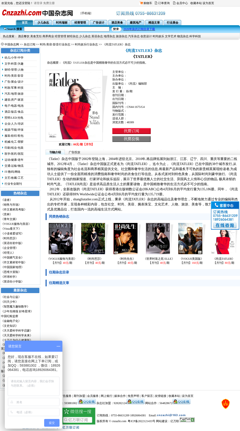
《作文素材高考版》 (14, 209)
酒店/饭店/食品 (14, 111)
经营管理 (60, 36)
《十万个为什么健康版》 (17, 340)
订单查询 (164, 3)
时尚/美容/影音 (14, 75)
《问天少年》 (9, 301)
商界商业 (48, 36)
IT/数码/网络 (12, 171)
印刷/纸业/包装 (14, 147)
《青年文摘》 (9, 219)
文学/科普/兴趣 (14, 63)
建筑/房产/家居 (14, 99)
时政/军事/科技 (14, 87)
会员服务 (93, 396)
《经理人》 (8, 252)
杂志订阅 (29, 44)
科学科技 (195, 36)
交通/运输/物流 (14, 165)
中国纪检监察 (9, 316)
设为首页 (208, 3)
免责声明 (133, 396)
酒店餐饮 (24, 36)
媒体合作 (120, 396)
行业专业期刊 (13, 183)
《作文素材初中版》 (14, 262)
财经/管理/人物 (14, 69)
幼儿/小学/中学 (14, 57)
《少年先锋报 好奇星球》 (17, 311)
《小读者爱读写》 (12, 233)
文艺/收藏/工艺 (14, 177)
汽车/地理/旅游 (14, 93)
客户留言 (147, 396)
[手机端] (86, 13)
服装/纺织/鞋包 (14, 135)
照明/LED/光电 (14, 117)
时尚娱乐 (158, 36)
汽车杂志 (134, 36)
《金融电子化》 (11, 321)
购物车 (148, 3)
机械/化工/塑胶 (14, 141)
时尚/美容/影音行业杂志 (55, 44)
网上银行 (106, 396)
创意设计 (146, 36)
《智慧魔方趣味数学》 (15, 306)
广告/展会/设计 (14, 81)
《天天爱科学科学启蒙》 (17, 330)
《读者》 (6, 200)
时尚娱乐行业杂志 (86, 44)
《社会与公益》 (11, 297)
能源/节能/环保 (14, 129)
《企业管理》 (9, 248)
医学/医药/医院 (14, 153)
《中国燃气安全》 (12, 257)
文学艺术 (170, 36)
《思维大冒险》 (11, 272)
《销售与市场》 (11, 204)
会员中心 (182, 3)
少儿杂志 (85, 36)
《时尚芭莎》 (9, 238)
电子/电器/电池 (14, 105)
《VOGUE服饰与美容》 (16, 224)
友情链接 (160, 396)
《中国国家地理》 (12, 267)
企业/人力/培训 (14, 123)
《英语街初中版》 (12, 243)
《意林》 (6, 214)
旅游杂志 (121, 36)
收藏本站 (196, 3)
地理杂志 (109, 36)
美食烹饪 (36, 36)
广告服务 (66, 396)
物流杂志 (183, 36)
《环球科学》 (9, 276)
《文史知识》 (9, 325)
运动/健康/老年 (14, 159)
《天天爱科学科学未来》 (17, 335)
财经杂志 (72, 36)
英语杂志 (97, 36)
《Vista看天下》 (11, 228)
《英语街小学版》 (12, 281)
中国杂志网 (12, 44)
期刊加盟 (79, 396)
